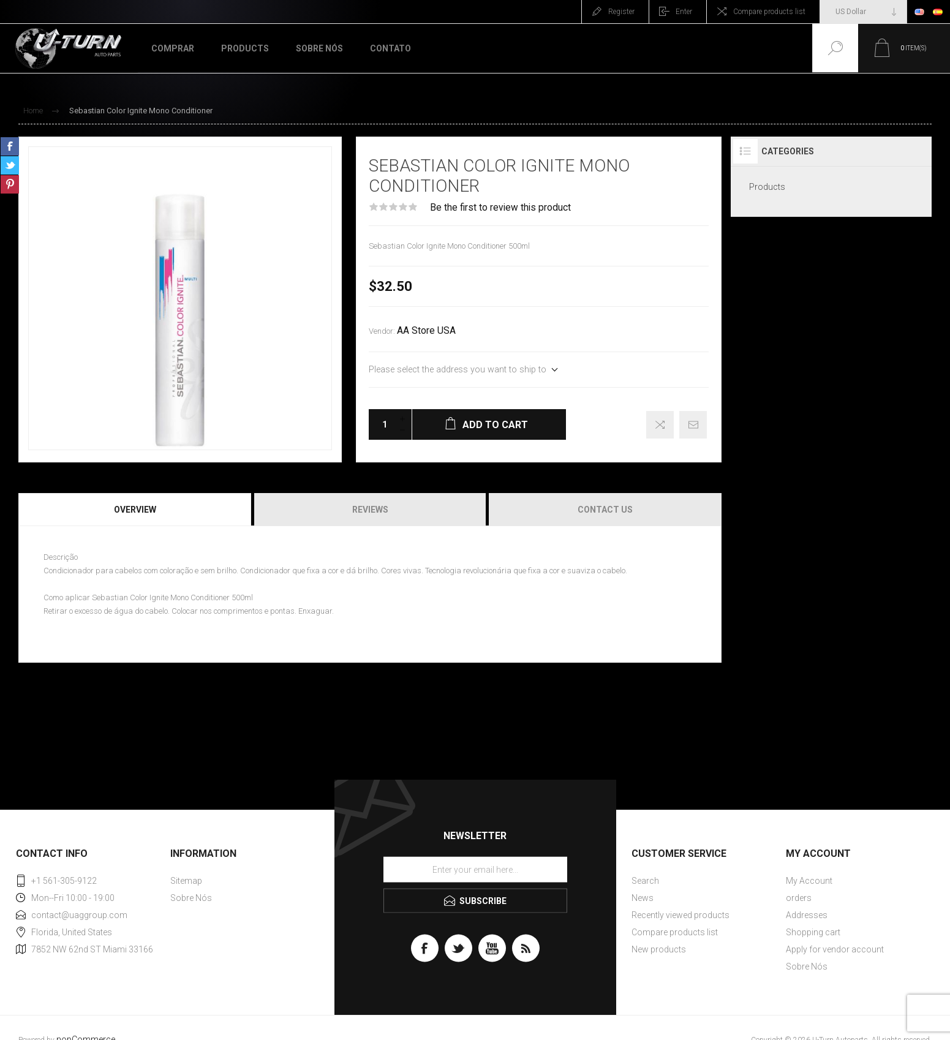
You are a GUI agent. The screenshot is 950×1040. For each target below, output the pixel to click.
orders (799, 898)
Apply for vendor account (835, 949)
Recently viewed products (680, 915)
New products (658, 949)
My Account (809, 881)
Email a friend (693, 425)
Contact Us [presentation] (605, 509)
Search (645, 881)
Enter (684, 11)
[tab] (135, 509)
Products (767, 187)
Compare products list (769, 11)
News (642, 898)
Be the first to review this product (500, 207)
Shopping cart (813, 932)
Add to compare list (660, 425)
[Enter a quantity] (381, 424)
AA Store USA (426, 330)
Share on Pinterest (10, 184)
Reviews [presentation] (370, 509)
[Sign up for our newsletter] (475, 870)
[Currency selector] (863, 11)
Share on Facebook (10, 146)
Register (621, 11)
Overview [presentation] (135, 509)
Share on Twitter (10, 165)
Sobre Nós (191, 898)
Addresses (806, 915)
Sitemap (186, 881)
